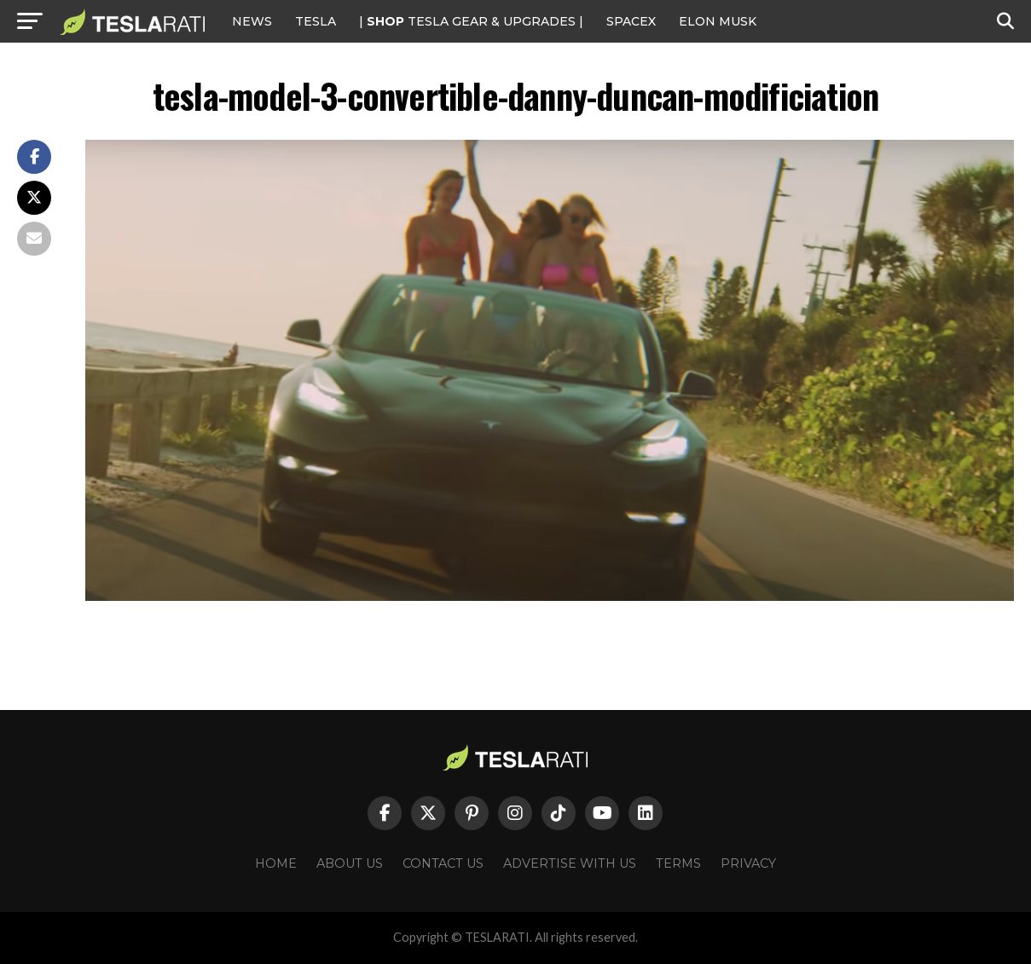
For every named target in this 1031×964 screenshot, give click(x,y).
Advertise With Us (569, 863)
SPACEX (631, 21)
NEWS (252, 21)
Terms (678, 863)
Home (276, 863)
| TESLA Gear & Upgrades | (471, 21)
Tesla (315, 21)
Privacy (748, 863)
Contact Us (443, 863)
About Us (349, 863)
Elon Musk (717, 21)
